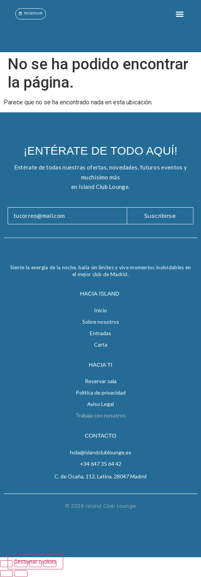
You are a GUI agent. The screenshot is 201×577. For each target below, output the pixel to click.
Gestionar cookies (35, 562)
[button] (179, 14)
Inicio (100, 310)
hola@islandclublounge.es (100, 452)
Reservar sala (100, 381)
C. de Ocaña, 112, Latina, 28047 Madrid (100, 476)
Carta (100, 344)
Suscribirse (160, 216)
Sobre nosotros (100, 321)
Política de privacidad (101, 392)
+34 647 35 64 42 (100, 463)
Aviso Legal (100, 404)
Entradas (100, 333)
